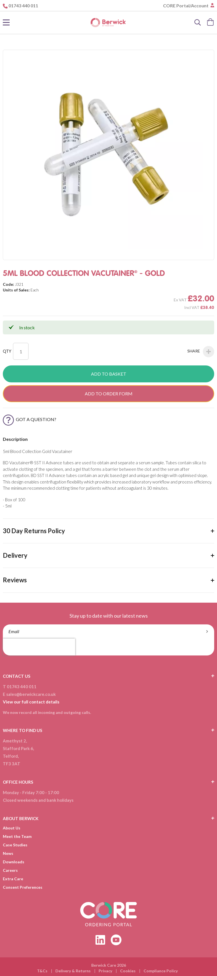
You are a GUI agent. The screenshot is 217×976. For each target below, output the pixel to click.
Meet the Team (17, 836)
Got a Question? (29, 419)
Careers (10, 870)
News (8, 853)
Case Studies (15, 844)
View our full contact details (31, 701)
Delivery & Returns (73, 970)
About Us (11, 827)
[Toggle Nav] (6, 22)
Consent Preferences (22, 887)
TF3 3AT (11, 763)
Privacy (105, 970)
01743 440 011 (23, 5)
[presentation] (39, 647)
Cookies (128, 970)
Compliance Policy (161, 970)
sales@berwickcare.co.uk (31, 694)
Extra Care (13, 878)
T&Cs (42, 970)
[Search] (198, 22)
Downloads (13, 861)
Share (200, 351)
